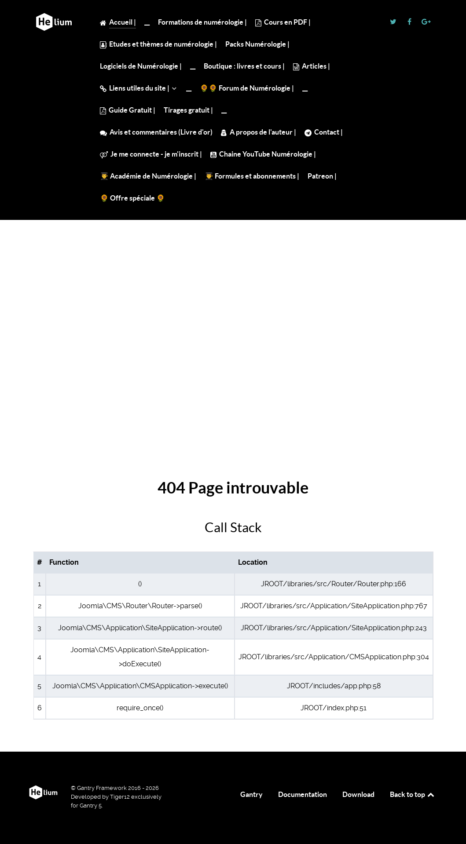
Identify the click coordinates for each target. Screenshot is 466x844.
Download (358, 794)
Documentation (302, 794)
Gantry (251, 794)
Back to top (413, 794)
